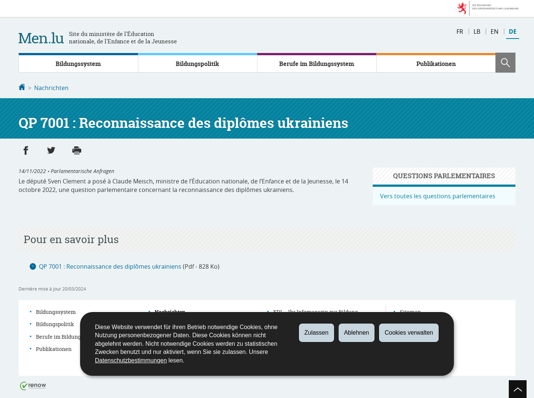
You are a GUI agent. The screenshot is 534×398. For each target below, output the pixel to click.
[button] (505, 63)
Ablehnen (356, 332)
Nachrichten (51, 88)
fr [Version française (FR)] (459, 31)
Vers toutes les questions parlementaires (437, 195)
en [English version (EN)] (494, 31)
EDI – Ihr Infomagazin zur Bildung (315, 311)
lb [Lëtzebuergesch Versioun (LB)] (477, 31)
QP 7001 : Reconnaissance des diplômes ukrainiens (110, 266)
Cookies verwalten (409, 332)
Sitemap (410, 311)
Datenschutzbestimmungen (131, 360)
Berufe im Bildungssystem (316, 64)
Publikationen (436, 64)
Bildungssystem (78, 64)
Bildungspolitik (197, 64)
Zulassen (316, 332)
